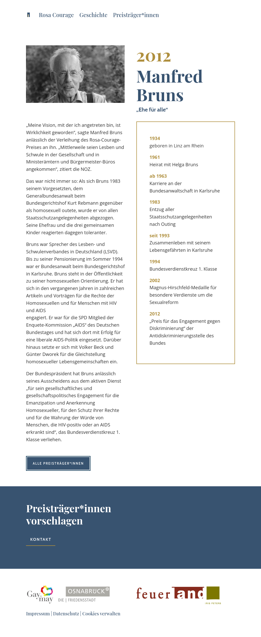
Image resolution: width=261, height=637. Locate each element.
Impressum (38, 614)
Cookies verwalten (101, 614)
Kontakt (40, 539)
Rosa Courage (56, 15)
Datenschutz (66, 614)
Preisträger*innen (136, 15)
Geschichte (94, 15)
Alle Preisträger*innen (58, 463)
